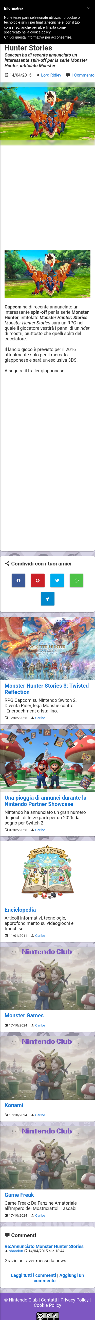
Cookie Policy (47, 1305)
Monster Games (24, 1015)
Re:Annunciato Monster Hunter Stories (44, 1246)
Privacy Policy (75, 1300)
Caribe (40, 718)
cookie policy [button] (40, 32)
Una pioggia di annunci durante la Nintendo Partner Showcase (45, 801)
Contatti (49, 1300)
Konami (14, 1105)
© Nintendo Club (20, 1300)
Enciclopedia (20, 910)
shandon (16, 1251)
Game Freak (19, 1195)
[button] (88, 8)
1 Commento (82, 75)
